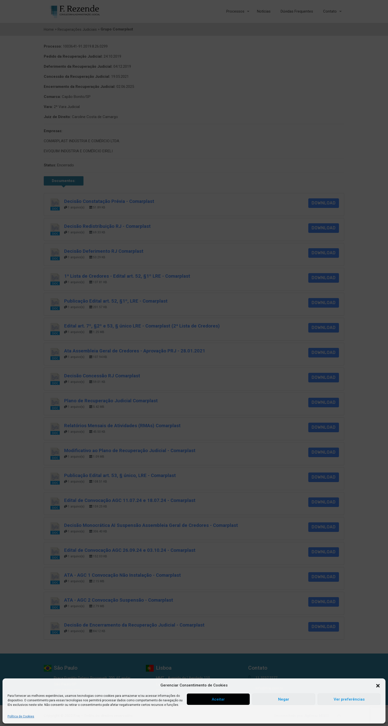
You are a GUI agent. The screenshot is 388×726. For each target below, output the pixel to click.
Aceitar (218, 699)
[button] (377, 685)
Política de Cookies (21, 716)
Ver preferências (349, 699)
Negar (283, 699)
